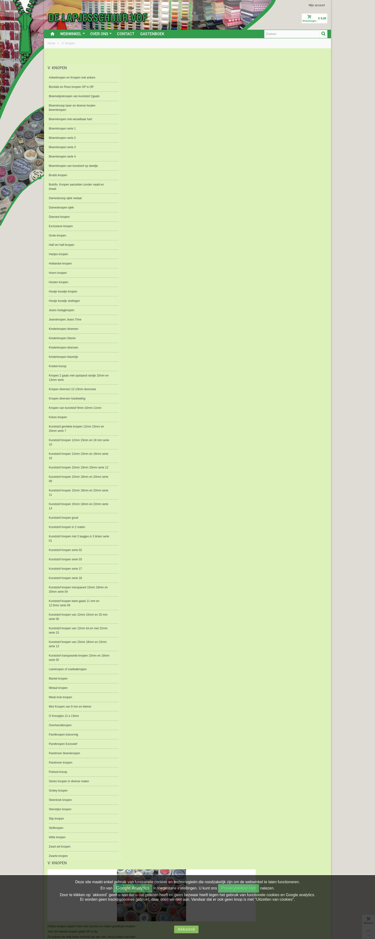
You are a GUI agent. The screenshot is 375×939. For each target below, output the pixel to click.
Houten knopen (58, 282)
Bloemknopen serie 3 (62, 147)
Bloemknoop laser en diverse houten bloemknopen (72, 108)
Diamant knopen (59, 217)
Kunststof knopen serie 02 (65, 554)
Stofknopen (56, 832)
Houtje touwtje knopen (63, 291)
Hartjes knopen (58, 254)
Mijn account (317, 5)
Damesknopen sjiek (61, 207)
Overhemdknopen (60, 729)
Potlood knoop (58, 776)
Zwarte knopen (58, 860)
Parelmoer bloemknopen (64, 757)
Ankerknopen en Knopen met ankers (72, 77)
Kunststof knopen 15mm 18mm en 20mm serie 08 (75, 483)
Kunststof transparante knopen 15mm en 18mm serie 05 (75, 662)
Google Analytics (132, 887)
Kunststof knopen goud (63, 522)
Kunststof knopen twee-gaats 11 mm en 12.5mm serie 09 (74, 607)
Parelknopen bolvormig (63, 739)
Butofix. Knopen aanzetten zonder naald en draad (74, 187)
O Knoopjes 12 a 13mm (64, 720)
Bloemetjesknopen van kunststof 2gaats (74, 96)
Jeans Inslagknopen (61, 310)
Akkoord (186, 929)
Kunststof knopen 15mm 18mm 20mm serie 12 (73, 469)
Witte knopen (57, 841)
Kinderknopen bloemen (63, 329)
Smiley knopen (58, 795)
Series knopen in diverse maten (69, 785)
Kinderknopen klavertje (63, 357)
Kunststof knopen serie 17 (65, 573)
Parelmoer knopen (60, 767)
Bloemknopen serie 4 (62, 156)
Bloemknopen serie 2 (62, 138)
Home (52, 43)
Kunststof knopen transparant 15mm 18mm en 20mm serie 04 (72, 594)
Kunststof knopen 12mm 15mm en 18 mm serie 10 (75, 442)
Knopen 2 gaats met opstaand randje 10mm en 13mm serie (72, 378)
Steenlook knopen (60, 804)
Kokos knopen (58, 417)
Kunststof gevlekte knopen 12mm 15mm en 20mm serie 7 (74, 429)
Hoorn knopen (58, 273)
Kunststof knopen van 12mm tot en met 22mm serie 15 (74, 635)
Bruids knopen (58, 175)
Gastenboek (152, 34)
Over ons (101, 34)
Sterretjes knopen (60, 813)
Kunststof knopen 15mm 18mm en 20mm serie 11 (75, 497)
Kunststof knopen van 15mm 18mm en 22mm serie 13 (73, 648)
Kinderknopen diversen (63, 347)
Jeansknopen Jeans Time (65, 319)
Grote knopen (57, 235)
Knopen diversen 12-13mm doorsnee (72, 389)
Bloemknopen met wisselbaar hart (70, 119)
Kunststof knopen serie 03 (65, 563)
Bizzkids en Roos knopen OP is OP (71, 87)
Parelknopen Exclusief (63, 748)
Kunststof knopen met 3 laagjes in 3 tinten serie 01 (75, 543)
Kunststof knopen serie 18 (65, 582)
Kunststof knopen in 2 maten (67, 531)
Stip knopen (56, 823)
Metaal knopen (58, 692)
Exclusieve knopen (61, 226)
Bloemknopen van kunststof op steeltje (73, 166)
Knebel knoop (57, 366)
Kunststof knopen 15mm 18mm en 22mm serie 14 (75, 510)
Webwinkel (72, 34)
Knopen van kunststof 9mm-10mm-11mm (75, 408)
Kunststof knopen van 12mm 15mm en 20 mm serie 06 (75, 621)
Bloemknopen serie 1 (62, 128)
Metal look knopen (60, 701)
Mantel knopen (58, 683)
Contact (125, 34)
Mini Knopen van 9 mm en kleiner (70, 711)
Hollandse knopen (60, 263)
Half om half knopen (61, 245)
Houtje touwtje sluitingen (64, 301)
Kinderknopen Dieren (62, 338)
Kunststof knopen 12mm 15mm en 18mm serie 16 (75, 456)
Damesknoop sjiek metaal (65, 198)
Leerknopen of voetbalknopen (68, 673)
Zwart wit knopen (60, 851)
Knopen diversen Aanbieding (67, 398)
